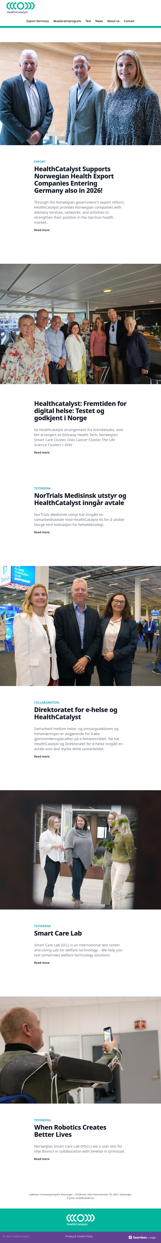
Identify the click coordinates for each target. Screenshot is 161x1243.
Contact (129, 21)
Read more (42, 230)
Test (88, 21)
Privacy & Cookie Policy (79, 1236)
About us (113, 21)
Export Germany (37, 21)
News (99, 21)
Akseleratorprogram (67, 21)
